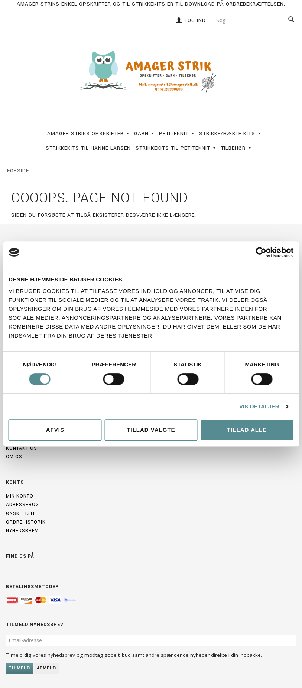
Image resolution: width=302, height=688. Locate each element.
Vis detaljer (259, 406)
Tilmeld (19, 668)
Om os (14, 456)
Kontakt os (21, 448)
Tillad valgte (151, 430)
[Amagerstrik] (151, 72)
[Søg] (291, 20)
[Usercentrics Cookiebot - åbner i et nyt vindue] (260, 252)
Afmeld (46, 668)
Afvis (55, 430)
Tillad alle (247, 430)
